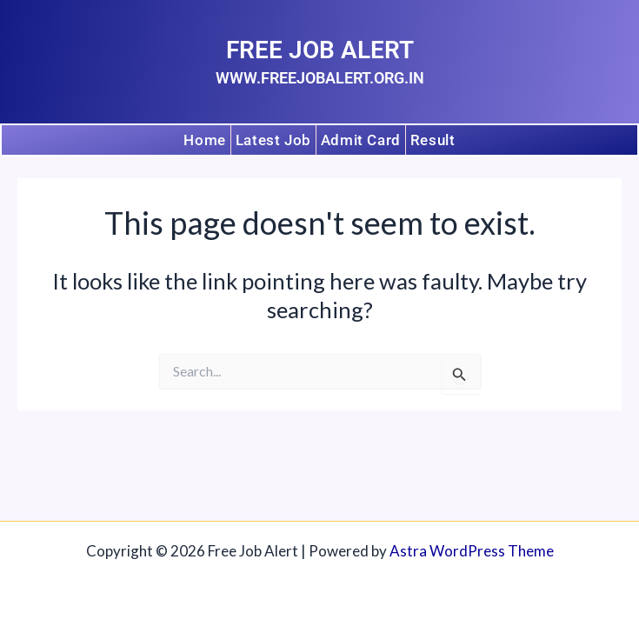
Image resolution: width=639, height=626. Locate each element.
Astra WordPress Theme (471, 551)
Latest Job (273, 139)
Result (433, 139)
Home (204, 139)
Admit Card (361, 139)
